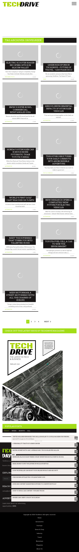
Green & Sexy (39, 529)
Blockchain (39, 541)
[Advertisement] (39, 22)
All (28, 431)
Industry (39, 533)
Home (39, 518)
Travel (39, 537)
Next (46, 322)
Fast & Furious (48, 173)
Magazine (39, 545)
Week (14, 431)
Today (6, 431)
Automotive (8, 121)
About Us (40, 549)
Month (22, 431)
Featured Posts (10, 77)
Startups (39, 525)
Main (44, 79)
